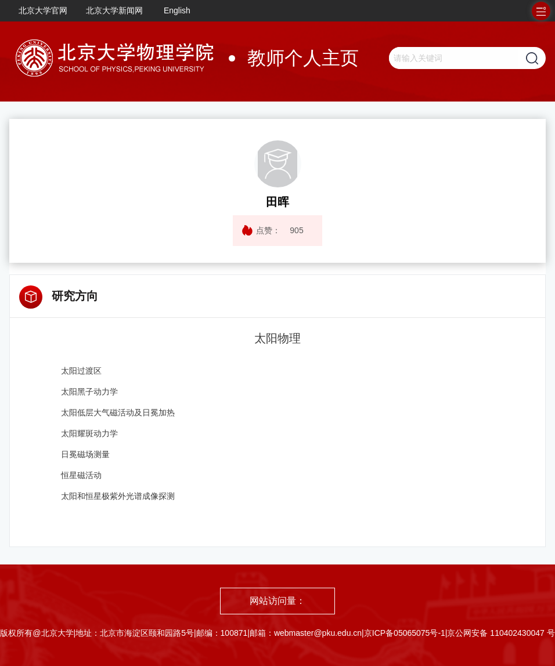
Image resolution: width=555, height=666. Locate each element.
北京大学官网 (43, 10)
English (177, 10)
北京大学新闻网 (114, 10)
